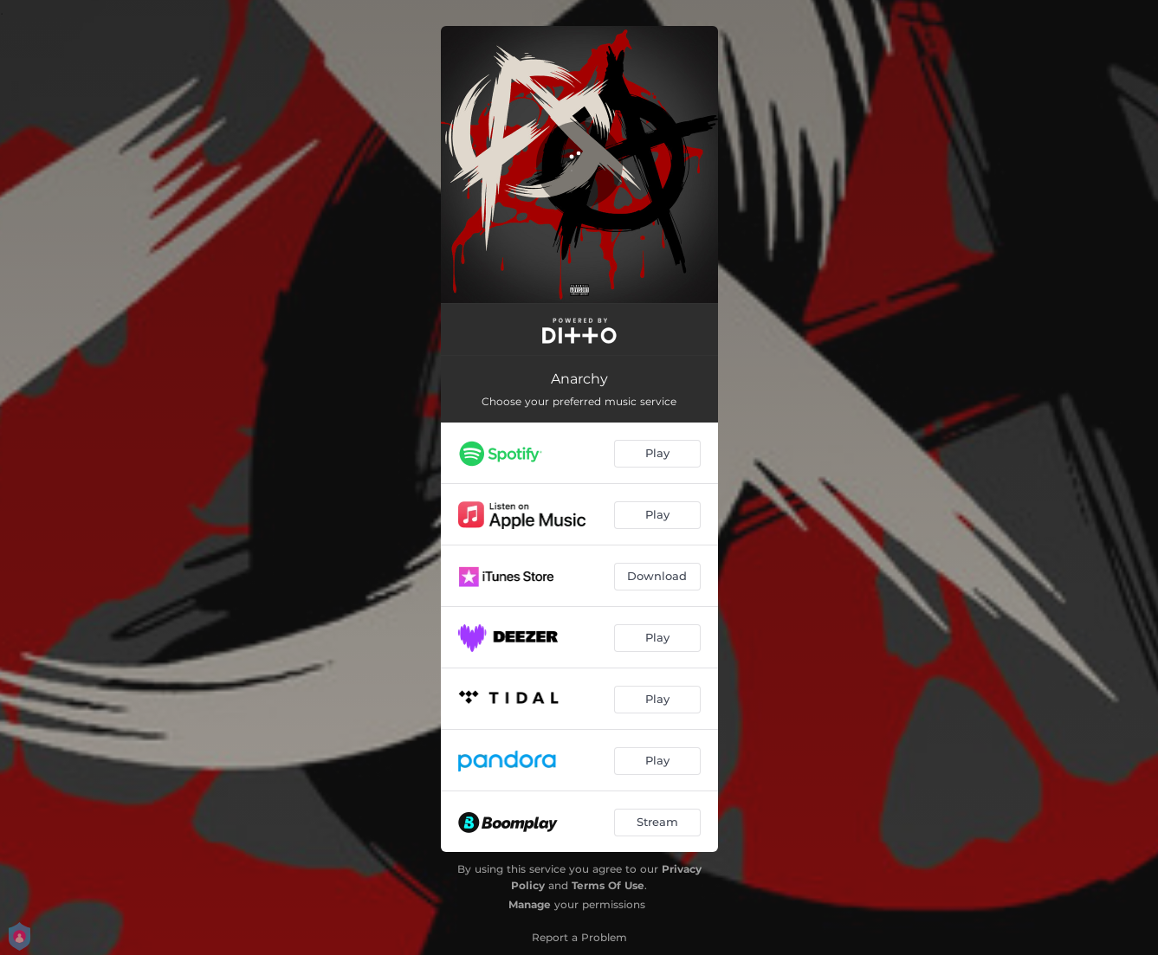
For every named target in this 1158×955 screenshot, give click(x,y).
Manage (529, 904)
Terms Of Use (608, 885)
